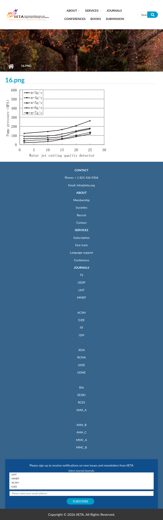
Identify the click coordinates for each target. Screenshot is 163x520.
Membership (81, 200)
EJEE (81, 320)
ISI (81, 327)
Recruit (81, 215)
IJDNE (81, 372)
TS (81, 275)
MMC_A (81, 440)
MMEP (81, 297)
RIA (81, 387)
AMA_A (81, 410)
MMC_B (81, 447)
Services (91, 10)
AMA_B (81, 425)
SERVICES (81, 230)
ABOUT (81, 192)
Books (95, 19)
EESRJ (81, 395)
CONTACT (81, 170)
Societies (81, 207)
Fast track (81, 245)
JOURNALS (81, 267)
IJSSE (81, 365)
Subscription (81, 237)
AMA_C (81, 432)
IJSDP (81, 282)
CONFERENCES (75, 19)
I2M (81, 335)
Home (11, 66)
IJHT (82, 290)
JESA (81, 350)
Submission (115, 19)
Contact (81, 222)
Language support (81, 252)
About (72, 10)
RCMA (81, 357)
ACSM (81, 312)
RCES (81, 402)
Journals (114, 10)
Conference (81, 260)
